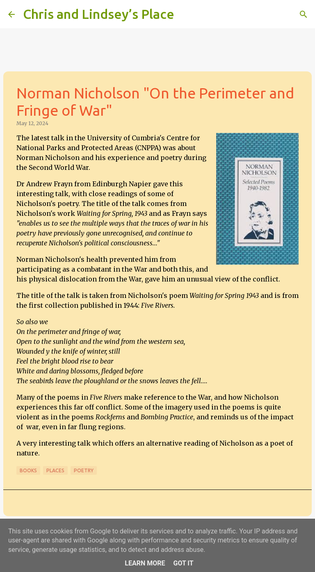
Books (28, 470)
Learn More (145, 563)
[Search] (186, 14)
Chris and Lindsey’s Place (98, 14)
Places (55, 470)
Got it (183, 563)
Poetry (84, 470)
